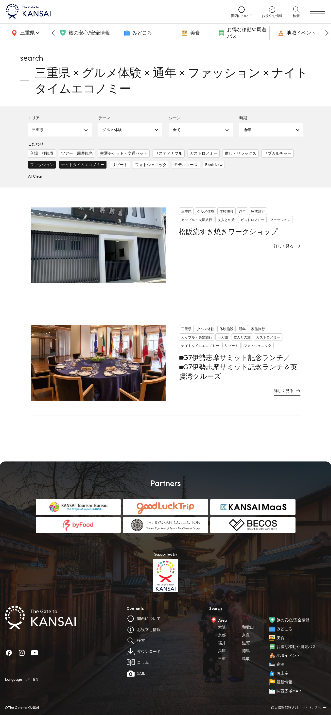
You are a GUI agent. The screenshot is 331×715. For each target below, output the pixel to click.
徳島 (246, 650)
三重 (222, 658)
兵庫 (222, 650)
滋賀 (246, 642)
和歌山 (248, 627)
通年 (247, 129)
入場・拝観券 (42, 153)
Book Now (214, 164)
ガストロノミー (203, 153)
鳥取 (246, 658)
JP (27, 679)
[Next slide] (327, 33)
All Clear (35, 176)
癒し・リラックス (240, 153)
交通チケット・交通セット (123, 153)
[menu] (317, 11)
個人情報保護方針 (284, 707)
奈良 (246, 634)
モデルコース (186, 164)
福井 (222, 642)
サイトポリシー (314, 707)
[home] (113, 11)
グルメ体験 (112, 129)
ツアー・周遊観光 (77, 153)
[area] (24, 33)
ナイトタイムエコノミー (83, 164)
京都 (222, 634)
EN (35, 679)
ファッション (42, 164)
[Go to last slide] (53, 33)
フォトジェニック (151, 164)
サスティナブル (168, 153)
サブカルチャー (277, 153)
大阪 (222, 627)
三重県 (38, 129)
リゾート (120, 164)
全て (177, 129)
